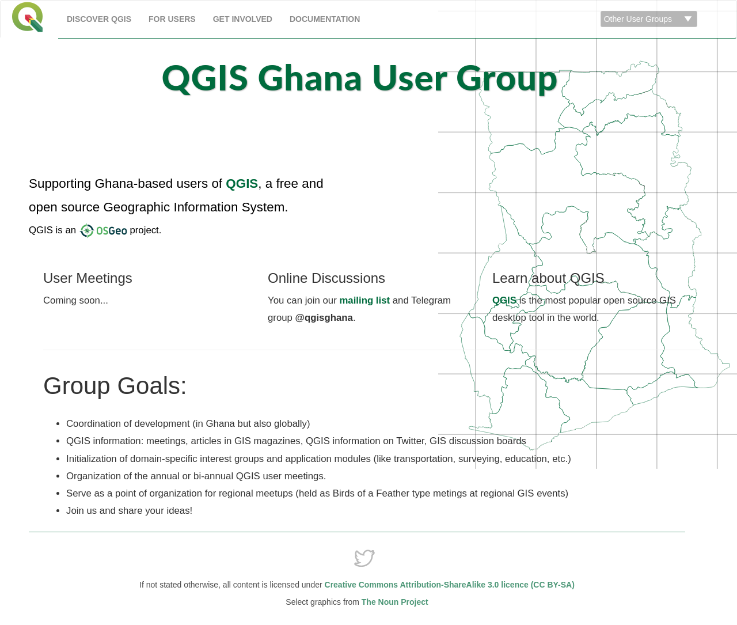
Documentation (325, 19)
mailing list (364, 300)
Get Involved (242, 19)
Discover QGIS (99, 19)
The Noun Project (393, 602)
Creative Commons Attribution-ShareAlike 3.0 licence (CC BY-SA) (450, 584)
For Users (172, 19)
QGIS (242, 183)
